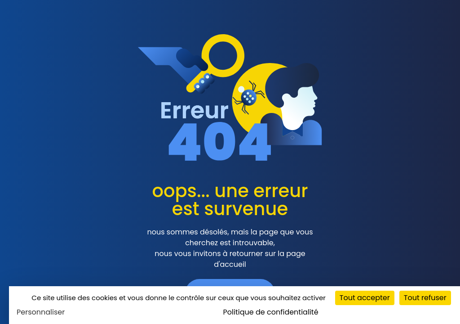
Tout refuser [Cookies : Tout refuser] (425, 297)
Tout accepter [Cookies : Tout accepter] (365, 297)
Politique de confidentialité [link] (270, 312)
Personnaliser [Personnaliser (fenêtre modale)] (41, 312)
